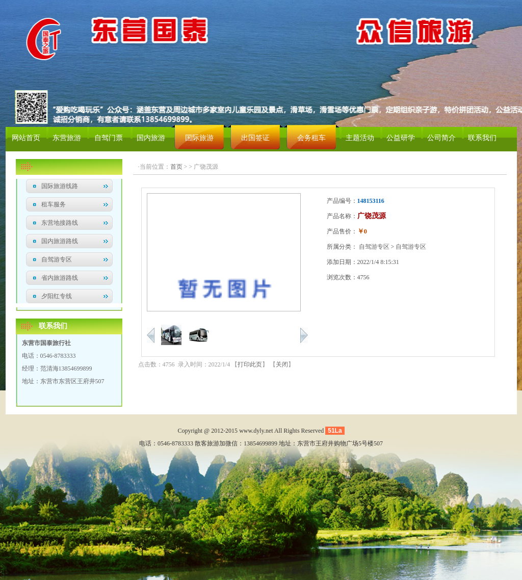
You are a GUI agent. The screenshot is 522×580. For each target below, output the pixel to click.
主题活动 (360, 138)
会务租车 (311, 138)
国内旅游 (151, 138)
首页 (176, 166)
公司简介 (441, 138)
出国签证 (255, 138)
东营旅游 (67, 138)
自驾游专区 (56, 259)
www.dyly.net (256, 430)
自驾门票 (108, 138)
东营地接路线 (59, 222)
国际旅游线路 (59, 186)
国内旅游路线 (59, 241)
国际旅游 (199, 138)
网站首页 (26, 138)
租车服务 (53, 204)
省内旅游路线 (59, 277)
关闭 (282, 364)
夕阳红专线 (56, 296)
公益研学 (400, 138)
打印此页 (250, 364)
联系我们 (482, 138)
